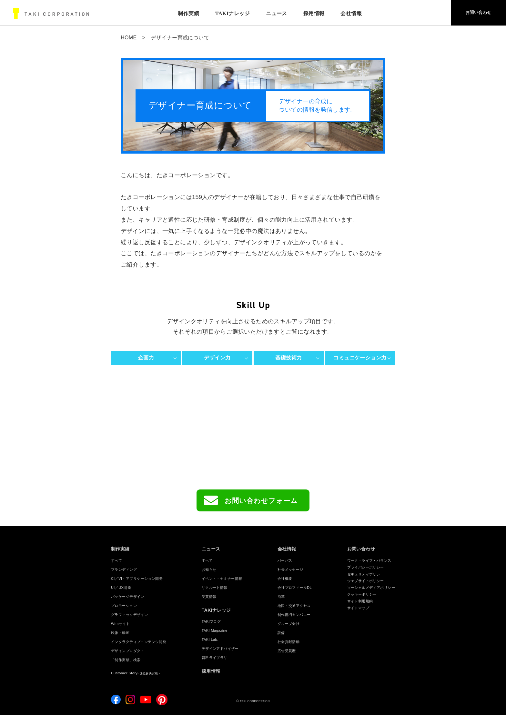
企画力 (146, 357)
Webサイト (120, 624)
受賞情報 (209, 597)
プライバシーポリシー (365, 567)
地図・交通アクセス (294, 606)
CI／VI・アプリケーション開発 (137, 578)
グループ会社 (289, 624)
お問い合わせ (471, 14)
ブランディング (124, 569)
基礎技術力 (288, 357)
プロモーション (124, 606)
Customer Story (135, 673)
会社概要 (285, 578)
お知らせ (209, 569)
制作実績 (180, 13)
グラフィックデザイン (129, 615)
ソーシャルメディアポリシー (371, 587)
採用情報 (306, 13)
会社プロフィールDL (295, 587)
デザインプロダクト (127, 651)
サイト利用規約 (360, 601)
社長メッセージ (290, 569)
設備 (281, 633)
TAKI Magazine (215, 630)
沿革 (281, 597)
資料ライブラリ (215, 658)
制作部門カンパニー (294, 615)
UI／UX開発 (121, 587)
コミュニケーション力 (359, 357)
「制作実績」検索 (125, 660)
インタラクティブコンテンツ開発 (138, 642)
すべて (116, 560)
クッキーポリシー (362, 594)
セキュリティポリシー (365, 574)
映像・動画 (120, 633)
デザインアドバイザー (220, 648)
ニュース (268, 13)
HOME (129, 37)
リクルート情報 (215, 587)
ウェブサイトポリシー (365, 581)
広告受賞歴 (287, 651)
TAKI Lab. (210, 639)
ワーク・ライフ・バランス (369, 560)
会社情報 (287, 548)
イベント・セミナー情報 (222, 578)
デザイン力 (217, 357)
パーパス (285, 560)
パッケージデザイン (127, 597)
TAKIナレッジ (224, 13)
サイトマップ (358, 608)
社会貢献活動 (289, 642)
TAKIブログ (211, 621)
